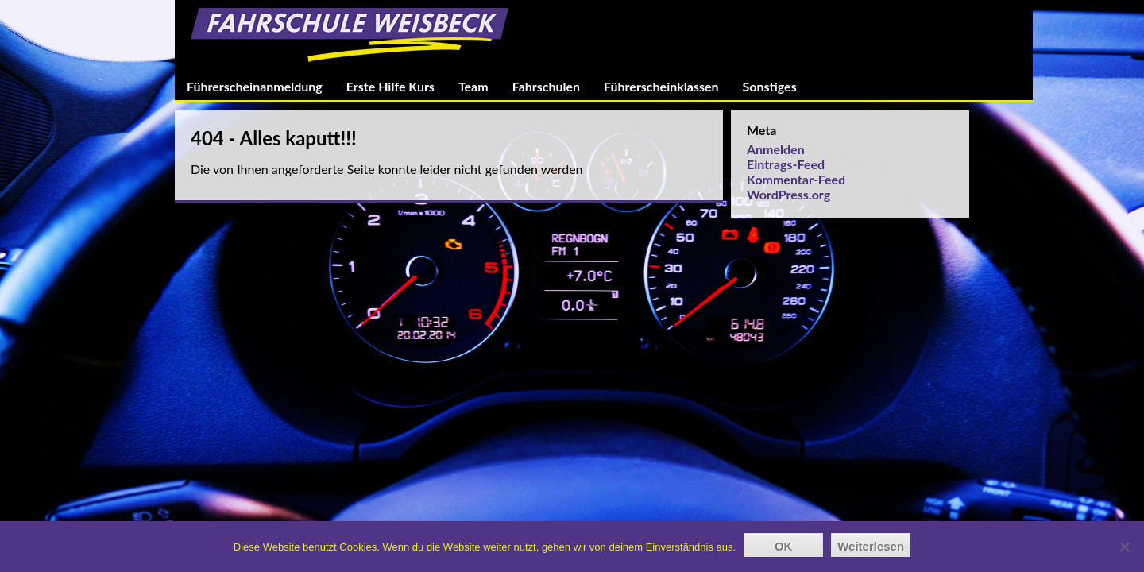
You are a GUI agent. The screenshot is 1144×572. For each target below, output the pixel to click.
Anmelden (776, 149)
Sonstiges (770, 86)
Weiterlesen (870, 546)
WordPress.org (788, 194)
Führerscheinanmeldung (255, 86)
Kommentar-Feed (796, 179)
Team (473, 86)
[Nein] (1124, 547)
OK (784, 546)
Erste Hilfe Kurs (390, 86)
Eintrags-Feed (786, 164)
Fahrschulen (546, 86)
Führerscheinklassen (661, 86)
